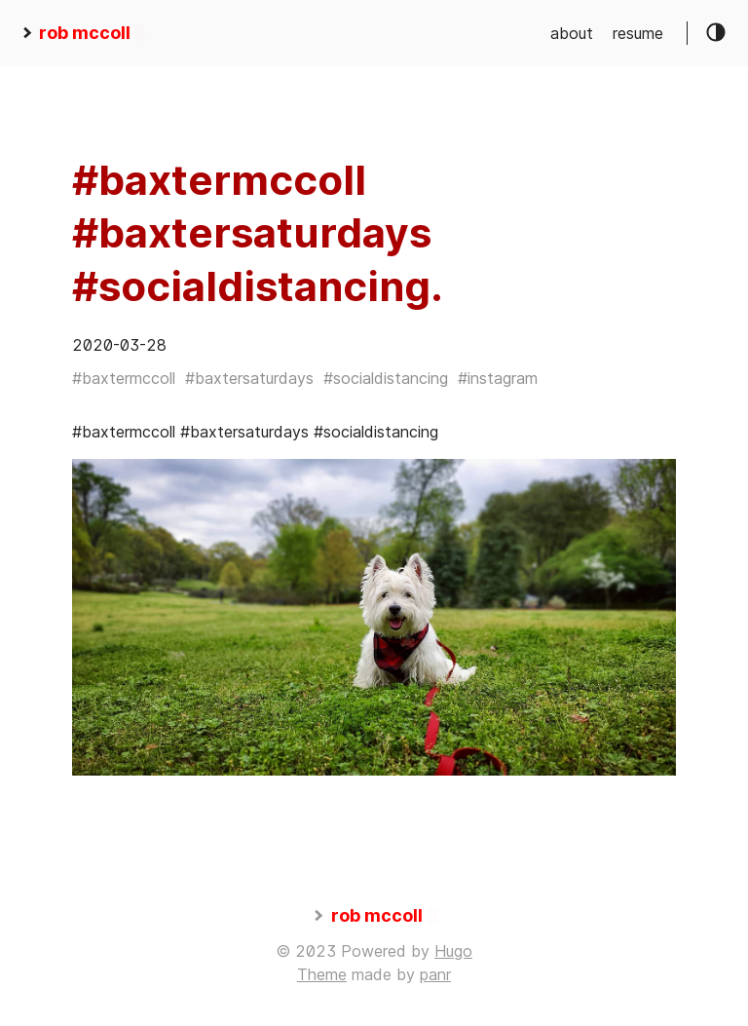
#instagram (498, 378)
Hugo (453, 951)
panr (435, 974)
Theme (322, 974)
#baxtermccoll (123, 378)
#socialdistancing (385, 378)
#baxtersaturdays (249, 378)
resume (638, 33)
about (571, 33)
